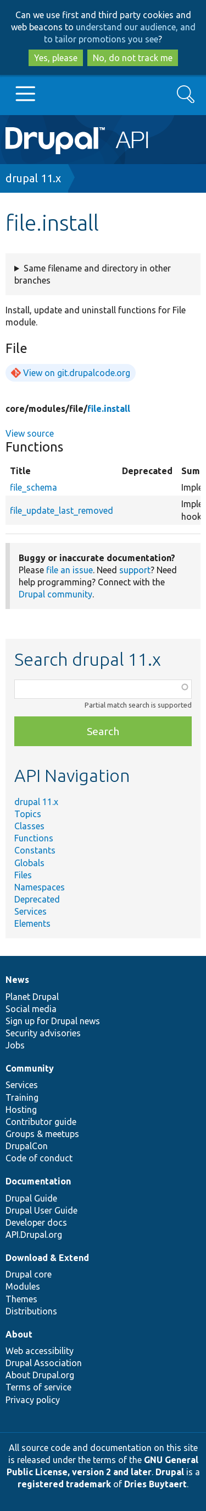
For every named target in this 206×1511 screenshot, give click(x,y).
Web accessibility (39, 1351)
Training (21, 1097)
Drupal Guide (31, 1198)
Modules (22, 1286)
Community (29, 1068)
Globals (29, 863)
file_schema (33, 487)
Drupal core (28, 1274)
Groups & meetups (42, 1134)
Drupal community (55, 594)
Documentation (38, 1181)
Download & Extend (47, 1258)
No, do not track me (132, 58)
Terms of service (38, 1387)
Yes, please (55, 58)
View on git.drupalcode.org (76, 373)
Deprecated (37, 899)
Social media (31, 1009)
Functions (33, 838)
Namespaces (39, 887)
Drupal (169, 1472)
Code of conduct (39, 1158)
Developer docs (36, 1222)
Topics (27, 814)
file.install (108, 409)
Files (23, 875)
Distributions (31, 1311)
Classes (29, 826)
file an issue (69, 570)
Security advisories (43, 1033)
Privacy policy (32, 1400)
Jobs (15, 1045)
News (17, 980)
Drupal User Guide (41, 1210)
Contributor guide (40, 1122)
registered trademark (64, 1484)
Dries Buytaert (155, 1484)
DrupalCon (26, 1146)
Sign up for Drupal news (52, 1021)
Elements (32, 923)
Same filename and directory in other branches (92, 274)
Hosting (21, 1110)
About (18, 1334)
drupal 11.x (33, 178)
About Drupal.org (39, 1375)
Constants (34, 850)
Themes (21, 1299)
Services (30, 911)
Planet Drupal (32, 997)
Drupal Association (43, 1363)
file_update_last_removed (61, 510)
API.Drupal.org (33, 1235)
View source (29, 433)
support (135, 570)
